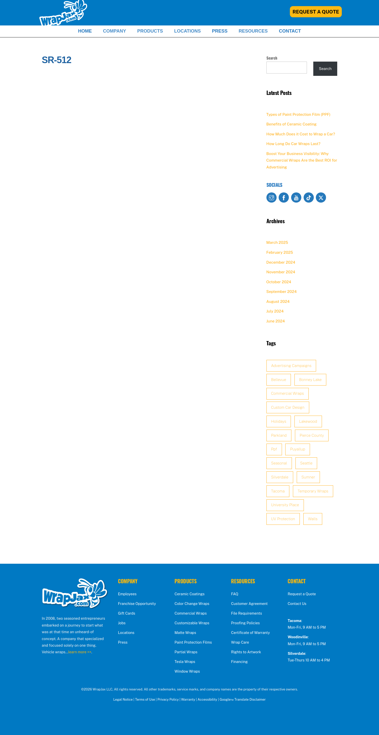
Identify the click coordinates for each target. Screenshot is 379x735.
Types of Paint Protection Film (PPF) (298, 114)
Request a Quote (302, 594)
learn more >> (79, 652)
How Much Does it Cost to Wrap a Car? (300, 134)
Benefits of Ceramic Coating (291, 124)
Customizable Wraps (191, 623)
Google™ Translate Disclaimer (243, 699)
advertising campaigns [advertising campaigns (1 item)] (291, 365)
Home (85, 31)
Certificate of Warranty (250, 632)
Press (219, 31)
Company (114, 31)
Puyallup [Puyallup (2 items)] (297, 449)
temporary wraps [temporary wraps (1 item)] (313, 491)
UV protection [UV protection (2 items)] (283, 519)
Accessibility (207, 699)
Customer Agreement (249, 603)
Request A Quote (316, 12)
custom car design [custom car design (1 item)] (287, 407)
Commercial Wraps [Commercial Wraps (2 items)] (287, 393)
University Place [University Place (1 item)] (285, 505)
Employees (127, 594)
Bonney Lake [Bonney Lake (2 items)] (310, 379)
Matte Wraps (185, 632)
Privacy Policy (168, 699)
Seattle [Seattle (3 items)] (306, 463)
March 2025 (277, 242)
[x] (321, 197)
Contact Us (297, 603)
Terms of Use (145, 699)
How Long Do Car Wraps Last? (293, 144)
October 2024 (278, 282)
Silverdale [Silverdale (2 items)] (279, 477)
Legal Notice (123, 699)
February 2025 (279, 252)
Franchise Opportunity (137, 603)
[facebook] (284, 197)
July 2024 (275, 311)
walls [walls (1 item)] (312, 519)
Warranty (188, 699)
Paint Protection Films (193, 642)
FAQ (234, 594)
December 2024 (280, 262)
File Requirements (246, 613)
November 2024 (280, 272)
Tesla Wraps (184, 661)
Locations (187, 31)
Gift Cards (126, 613)
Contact (290, 31)
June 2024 (275, 321)
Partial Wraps (185, 652)
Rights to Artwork (246, 652)
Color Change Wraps (191, 603)
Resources (253, 31)
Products (150, 31)
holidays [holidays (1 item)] (278, 421)
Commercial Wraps (190, 613)
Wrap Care (240, 642)
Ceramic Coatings (189, 594)
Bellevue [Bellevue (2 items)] (278, 379)
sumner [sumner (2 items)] (308, 477)
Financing (239, 661)
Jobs (122, 623)
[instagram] (271, 197)
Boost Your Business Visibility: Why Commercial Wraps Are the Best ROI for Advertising (301, 160)
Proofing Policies (245, 623)
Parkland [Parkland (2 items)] (279, 435)
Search (271, 58)
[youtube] (296, 197)
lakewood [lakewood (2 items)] (308, 421)
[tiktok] (309, 197)
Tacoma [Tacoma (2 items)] (278, 491)
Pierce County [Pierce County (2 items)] (312, 435)
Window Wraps (187, 671)
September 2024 (281, 291)
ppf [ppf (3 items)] (274, 449)
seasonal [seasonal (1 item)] (279, 463)
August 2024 (278, 301)
